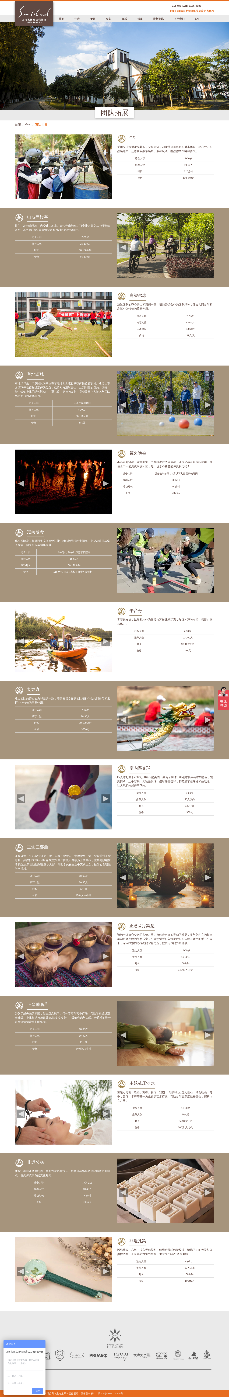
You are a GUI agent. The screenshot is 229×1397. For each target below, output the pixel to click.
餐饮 (92, 18)
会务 (108, 18)
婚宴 (140, 18)
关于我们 (179, 18)
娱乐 (124, 18)
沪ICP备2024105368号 (110, 1393)
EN (197, 18)
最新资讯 (158, 18)
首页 (61, 18)
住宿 (77, 18)
